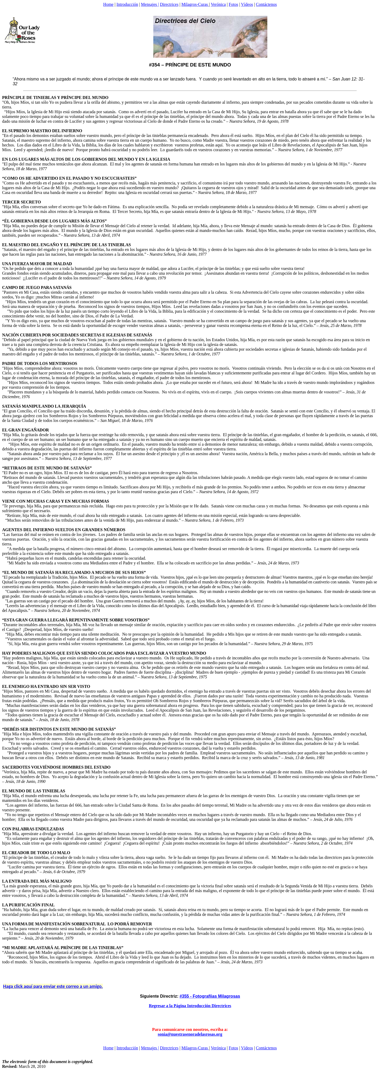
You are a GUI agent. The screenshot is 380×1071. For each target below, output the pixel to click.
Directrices (169, 4)
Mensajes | (150, 4)
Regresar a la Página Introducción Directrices (190, 1005)
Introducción (127, 4)
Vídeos (247, 4)
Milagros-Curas (195, 4)
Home (108, 4)
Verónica (218, 4)
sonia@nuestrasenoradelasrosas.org (190, 1034)
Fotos (233, 4)
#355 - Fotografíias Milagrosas (209, 996)
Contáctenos (266, 4)
